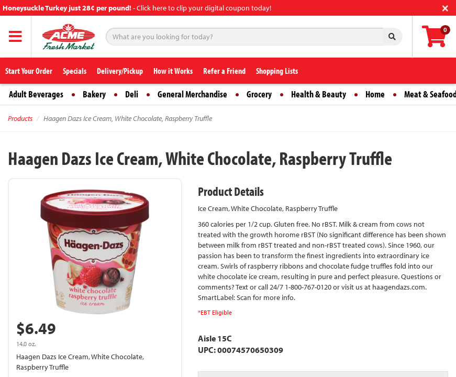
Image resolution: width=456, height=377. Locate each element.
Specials (74, 70)
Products (20, 118)
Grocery (259, 94)
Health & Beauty (318, 94)
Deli (131, 94)
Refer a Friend (224, 70)
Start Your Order (28, 70)
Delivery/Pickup (120, 70)
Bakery (94, 94)
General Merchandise (192, 94)
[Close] (445, 7)
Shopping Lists (277, 70)
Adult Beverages (36, 94)
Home (375, 94)
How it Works (173, 70)
